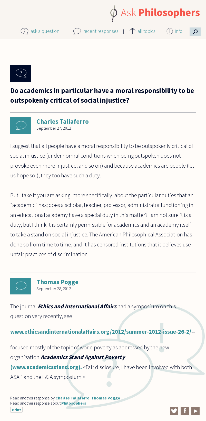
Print (16, 409)
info (178, 31)
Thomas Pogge (57, 282)
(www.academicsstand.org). (46, 367)
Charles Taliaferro (62, 121)
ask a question (45, 31)
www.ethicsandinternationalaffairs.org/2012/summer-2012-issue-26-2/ (100, 331)
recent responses (101, 31)
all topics (146, 31)
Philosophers (73, 403)
